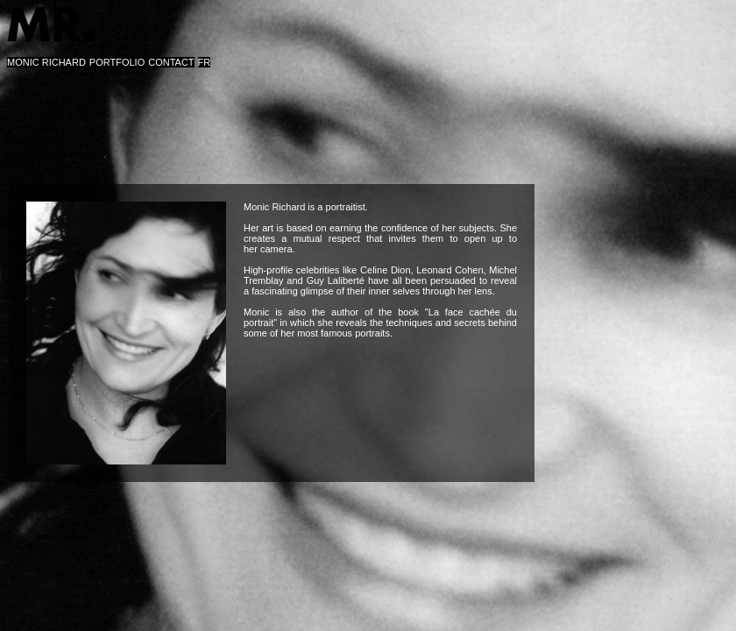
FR (204, 62)
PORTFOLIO (117, 62)
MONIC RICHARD (46, 62)
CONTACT (171, 62)
